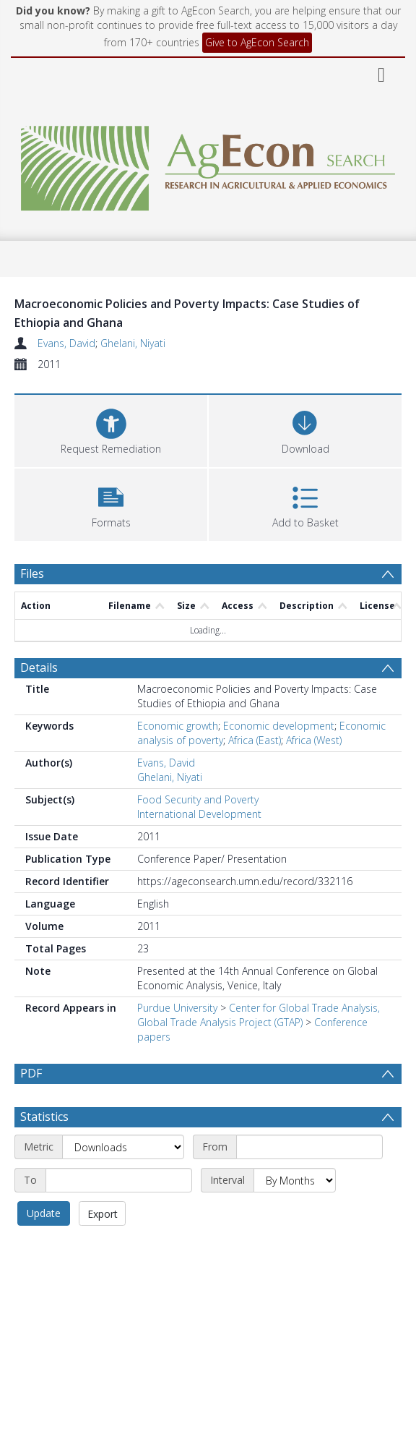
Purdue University (177, 1008)
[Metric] (123, 1147)
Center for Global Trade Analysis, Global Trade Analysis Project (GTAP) (258, 1015)
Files (32, 573)
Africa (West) (314, 740)
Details (39, 667)
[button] (110, 503)
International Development (199, 814)
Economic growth (177, 726)
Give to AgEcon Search (257, 42)
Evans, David (66, 343)
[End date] (119, 1180)
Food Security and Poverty (198, 799)
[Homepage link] (208, 165)
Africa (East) (254, 740)
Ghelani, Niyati (132, 343)
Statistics (44, 1116)
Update (44, 1213)
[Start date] (309, 1147)
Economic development (278, 726)
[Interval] (295, 1180)
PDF (31, 1073)
